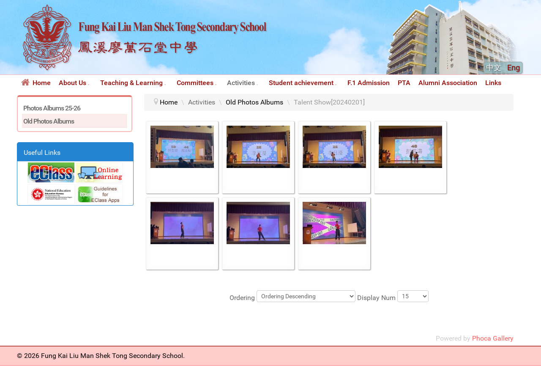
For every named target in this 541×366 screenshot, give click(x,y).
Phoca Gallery (493, 338)
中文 (494, 67)
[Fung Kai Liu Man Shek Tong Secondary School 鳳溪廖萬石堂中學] (145, 69)
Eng (513, 67)
